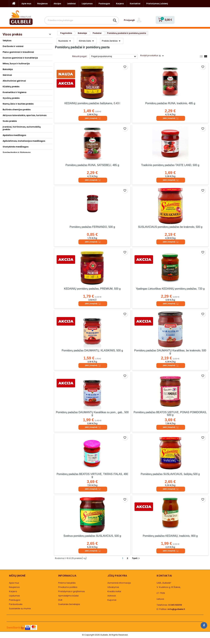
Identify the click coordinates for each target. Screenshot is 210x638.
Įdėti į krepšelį (93, 118)
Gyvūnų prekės (11, 98)
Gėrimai (7, 75)
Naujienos (42, 3)
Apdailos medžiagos (14, 135)
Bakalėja (8, 69)
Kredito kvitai (114, 591)
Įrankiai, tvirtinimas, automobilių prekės (22, 128)
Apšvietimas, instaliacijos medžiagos (24, 140)
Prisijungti (129, 20)
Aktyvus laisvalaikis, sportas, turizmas (24, 115)
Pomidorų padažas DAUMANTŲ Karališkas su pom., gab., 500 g (92, 413)
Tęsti (136, 558)
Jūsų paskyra (117, 576)
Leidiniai (71, 3)
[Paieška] (81, 20)
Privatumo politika (67, 587)
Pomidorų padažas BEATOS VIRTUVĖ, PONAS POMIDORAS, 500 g (170, 413)
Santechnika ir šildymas (17, 152)
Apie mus (26, 3)
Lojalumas (87, 3)
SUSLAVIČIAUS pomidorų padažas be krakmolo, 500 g (170, 226)
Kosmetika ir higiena (14, 92)
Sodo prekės (10, 121)
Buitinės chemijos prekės (17, 109)
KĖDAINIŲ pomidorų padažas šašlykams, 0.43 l (92, 103)
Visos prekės (12, 34)
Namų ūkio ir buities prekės (18, 103)
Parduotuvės (15, 604)
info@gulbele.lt (176, 609)
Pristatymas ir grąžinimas (71, 591)
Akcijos (57, 3)
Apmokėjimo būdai (68, 595)
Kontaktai (135, 3)
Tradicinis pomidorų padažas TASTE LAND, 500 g (170, 165)
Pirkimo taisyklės (67, 582)
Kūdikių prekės (11, 86)
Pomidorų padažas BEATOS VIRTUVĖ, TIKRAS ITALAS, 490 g (92, 475)
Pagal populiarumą (114, 57)
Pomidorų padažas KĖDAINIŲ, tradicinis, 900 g (170, 535)
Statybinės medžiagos (15, 146)
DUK (60, 600)
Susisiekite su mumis (20, 608)
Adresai (111, 595)
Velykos (7, 40)
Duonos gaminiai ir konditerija (20, 57)
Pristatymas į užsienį (157, 3)
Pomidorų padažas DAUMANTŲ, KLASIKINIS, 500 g (92, 350)
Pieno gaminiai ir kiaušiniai (18, 52)
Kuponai (111, 600)
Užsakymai (113, 587)
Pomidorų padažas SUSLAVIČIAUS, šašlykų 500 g (170, 474)
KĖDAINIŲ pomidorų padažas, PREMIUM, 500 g (92, 288)
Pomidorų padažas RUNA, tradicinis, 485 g (170, 103)
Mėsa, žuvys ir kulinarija (16, 63)
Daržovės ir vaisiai (13, 46)
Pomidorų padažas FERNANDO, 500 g (92, 226)
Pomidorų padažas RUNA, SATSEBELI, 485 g (92, 165)
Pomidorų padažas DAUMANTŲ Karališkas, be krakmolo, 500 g (170, 351)
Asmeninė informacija (119, 582)
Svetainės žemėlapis (69, 604)
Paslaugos (104, 3)
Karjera (120, 3)
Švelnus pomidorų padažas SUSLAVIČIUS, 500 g (92, 535)
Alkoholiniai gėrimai (14, 80)
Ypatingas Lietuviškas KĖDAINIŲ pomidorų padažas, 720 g (170, 288)
